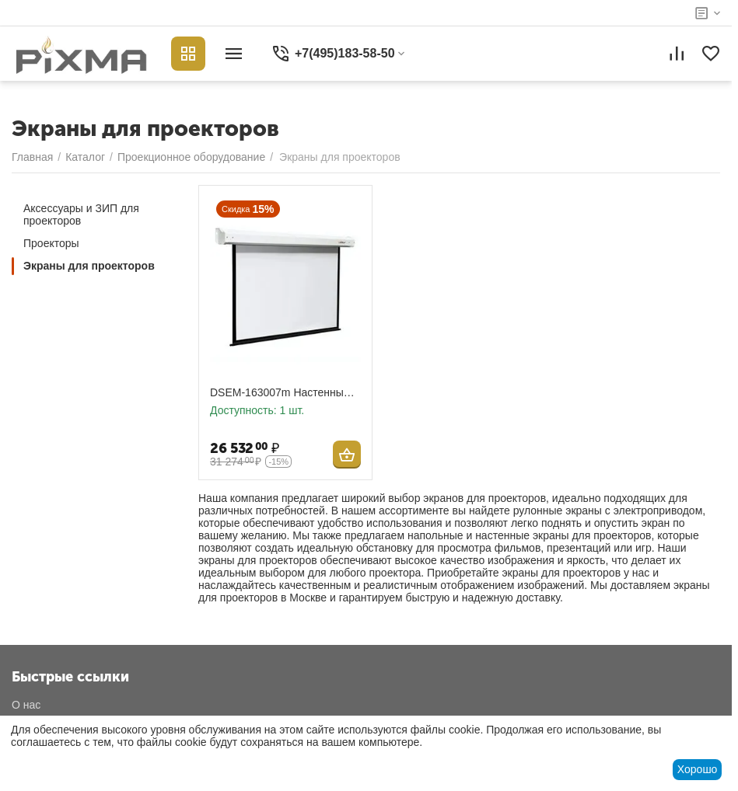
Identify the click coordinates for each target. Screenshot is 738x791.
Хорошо (697, 769)
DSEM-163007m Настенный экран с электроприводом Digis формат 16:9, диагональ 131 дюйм (284, 392)
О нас (26, 705)
